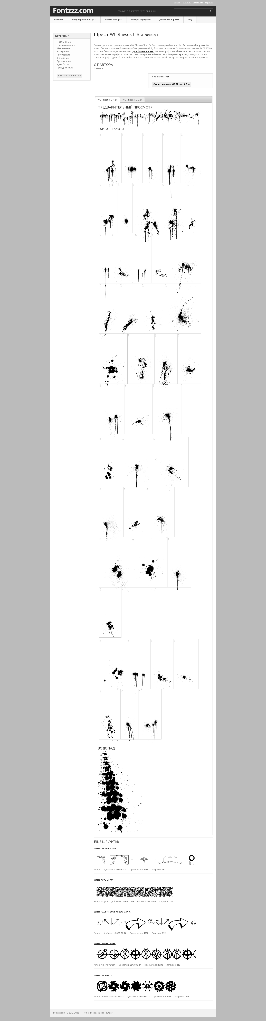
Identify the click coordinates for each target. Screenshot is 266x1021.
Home (86, 1012)
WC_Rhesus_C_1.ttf (107, 99)
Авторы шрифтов (141, 19)
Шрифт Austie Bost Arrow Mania (112, 911)
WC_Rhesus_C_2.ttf (132, 99)
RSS (102, 1012)
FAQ (190, 19)
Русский (198, 2)
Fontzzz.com (73, 10)
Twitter (109, 1012)
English (177, 2)
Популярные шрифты (84, 19)
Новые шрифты (113, 19)
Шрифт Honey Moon (105, 848)
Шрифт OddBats (103, 975)
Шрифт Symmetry (103, 880)
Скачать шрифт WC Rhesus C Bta (171, 84)
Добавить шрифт (169, 19)
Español (209, 2)
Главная (58, 19)
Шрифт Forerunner (105, 943)
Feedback (95, 1012)
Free (167, 76)
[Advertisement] (72, 138)
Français (187, 2)
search (211, 11)
